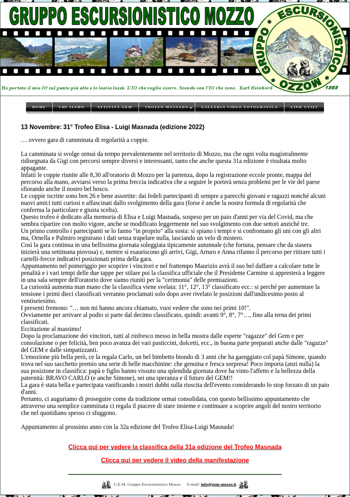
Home (39, 107)
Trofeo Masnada (167, 107)
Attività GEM (114, 107)
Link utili (304, 107)
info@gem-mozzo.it (218, 484)
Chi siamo (72, 107)
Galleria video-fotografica (239, 107)
